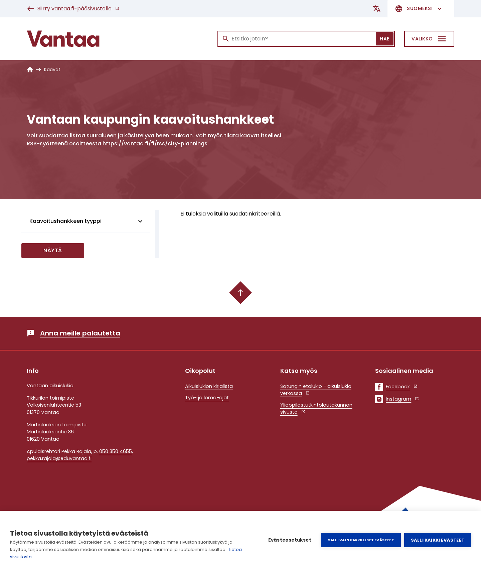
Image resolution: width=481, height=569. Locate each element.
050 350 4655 (115, 451)
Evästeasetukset (289, 540)
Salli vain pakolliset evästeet (361, 540)
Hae (384, 38)
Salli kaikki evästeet (437, 540)
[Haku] (306, 39)
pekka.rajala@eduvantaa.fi (59, 458)
